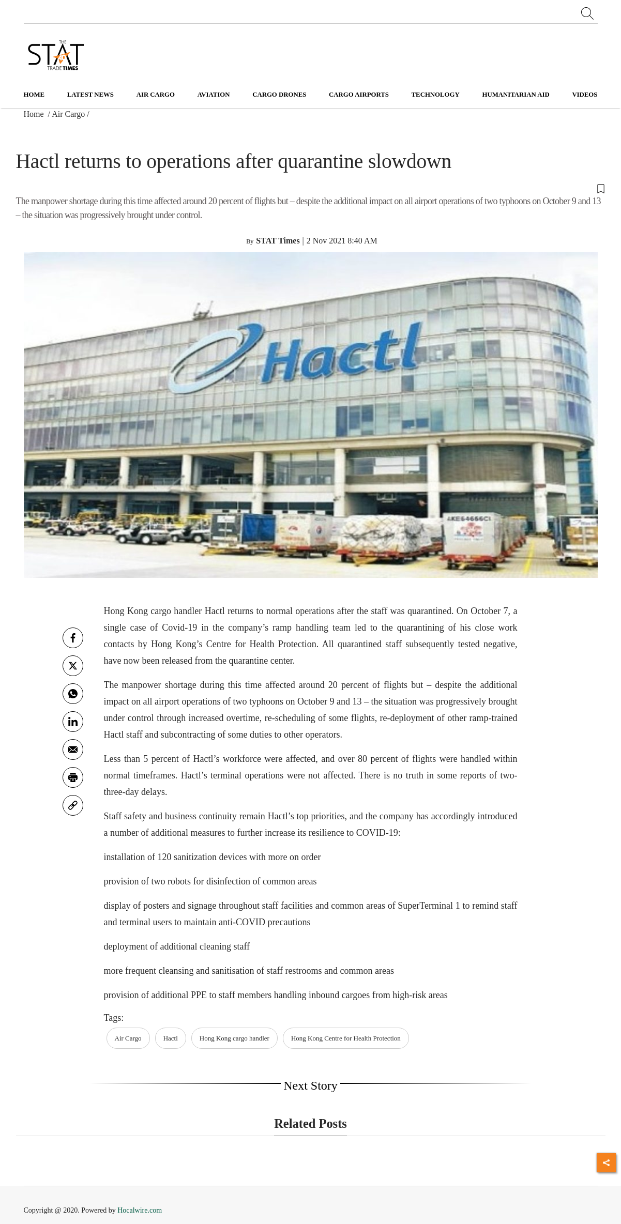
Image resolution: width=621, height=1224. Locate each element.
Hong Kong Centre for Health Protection (346, 1038)
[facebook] (73, 638)
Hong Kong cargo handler (234, 1038)
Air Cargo (68, 114)
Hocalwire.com (139, 1210)
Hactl (170, 1038)
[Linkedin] (73, 721)
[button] (310, 188)
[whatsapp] (73, 693)
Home (34, 94)
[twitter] (73, 665)
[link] (73, 805)
